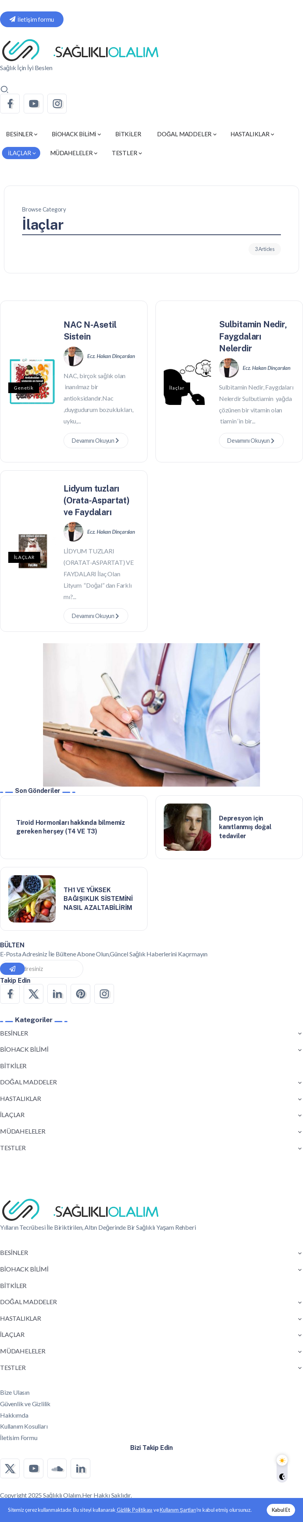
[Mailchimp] (12, 969)
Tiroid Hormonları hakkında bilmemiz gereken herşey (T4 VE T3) (70, 827)
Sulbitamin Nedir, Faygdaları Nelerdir (253, 336)
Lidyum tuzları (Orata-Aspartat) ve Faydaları (97, 500)
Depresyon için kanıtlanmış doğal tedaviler (245, 827)
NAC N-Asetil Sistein (90, 330)
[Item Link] (187, 827)
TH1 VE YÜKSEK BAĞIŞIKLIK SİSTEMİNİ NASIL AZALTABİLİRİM (98, 898)
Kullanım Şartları (178, 1510)
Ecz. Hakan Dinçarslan (111, 356)
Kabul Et (281, 1510)
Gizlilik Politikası (134, 1510)
